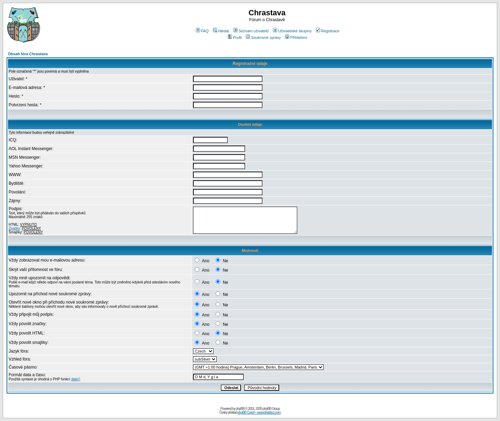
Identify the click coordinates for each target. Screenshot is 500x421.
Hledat (221, 31)
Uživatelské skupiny (292, 31)
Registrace (328, 31)
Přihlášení (296, 37)
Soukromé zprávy (263, 37)
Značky (14, 228)
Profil (235, 37)
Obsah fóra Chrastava (28, 54)
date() (75, 379)
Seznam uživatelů (251, 31)
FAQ (202, 31)
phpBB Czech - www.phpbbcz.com (259, 412)
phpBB (240, 409)
